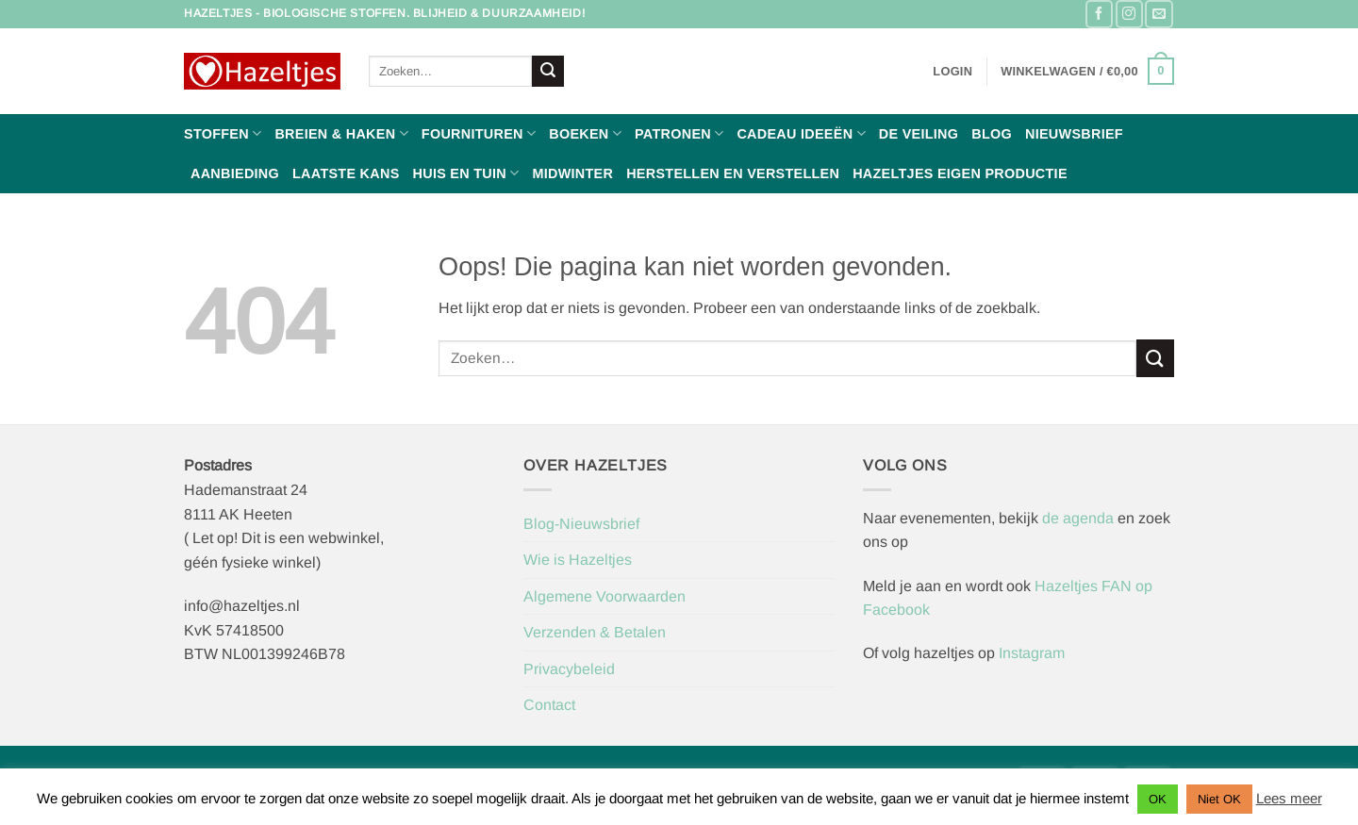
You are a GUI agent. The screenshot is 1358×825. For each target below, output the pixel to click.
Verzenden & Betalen (594, 632)
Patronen (679, 133)
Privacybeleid (569, 669)
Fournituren (479, 133)
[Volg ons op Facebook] (1099, 13)
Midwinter (572, 173)
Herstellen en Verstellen (732, 173)
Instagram (1032, 653)
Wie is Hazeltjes (577, 560)
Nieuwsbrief (1074, 133)
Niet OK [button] (1219, 799)
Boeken (585, 133)
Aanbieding (234, 173)
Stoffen (222, 133)
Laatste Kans (346, 173)
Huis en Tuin (466, 173)
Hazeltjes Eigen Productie (960, 173)
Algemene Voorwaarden (604, 596)
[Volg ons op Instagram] (1129, 13)
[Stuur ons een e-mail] (1158, 13)
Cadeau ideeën (801, 133)
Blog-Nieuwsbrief (581, 524)
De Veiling (918, 133)
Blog (991, 133)
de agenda (1080, 518)
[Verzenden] (548, 72)
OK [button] (1158, 799)
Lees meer (1289, 798)
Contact (549, 705)
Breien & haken (340, 133)
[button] (952, 72)
